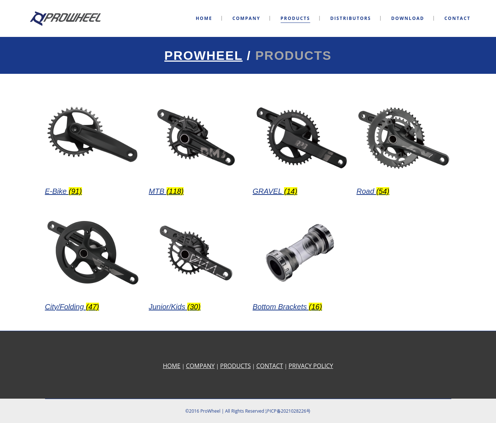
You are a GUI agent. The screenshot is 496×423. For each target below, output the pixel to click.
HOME (172, 366)
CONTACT (269, 366)
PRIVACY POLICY (310, 366)
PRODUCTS (235, 366)
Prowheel (203, 55)
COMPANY (200, 366)
